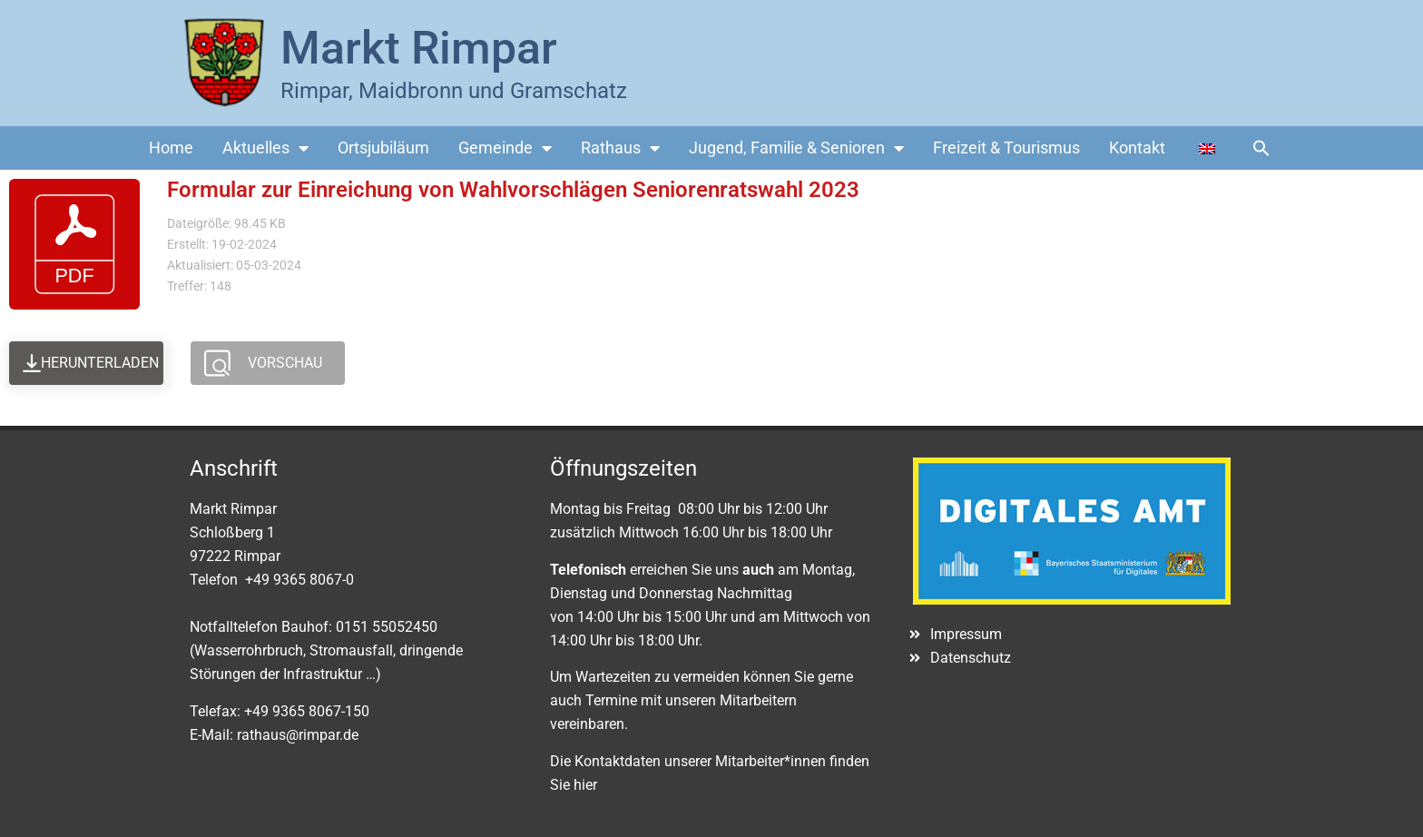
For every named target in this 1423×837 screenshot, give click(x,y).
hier (585, 784)
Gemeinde (505, 148)
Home (171, 147)
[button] (1261, 148)
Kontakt (1137, 147)
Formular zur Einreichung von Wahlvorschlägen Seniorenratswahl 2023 (513, 189)
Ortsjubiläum (383, 147)
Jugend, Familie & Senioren (796, 148)
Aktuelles (265, 148)
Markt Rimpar (418, 48)
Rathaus (620, 148)
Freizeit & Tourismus (1006, 147)
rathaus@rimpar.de (297, 734)
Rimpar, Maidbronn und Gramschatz (453, 90)
